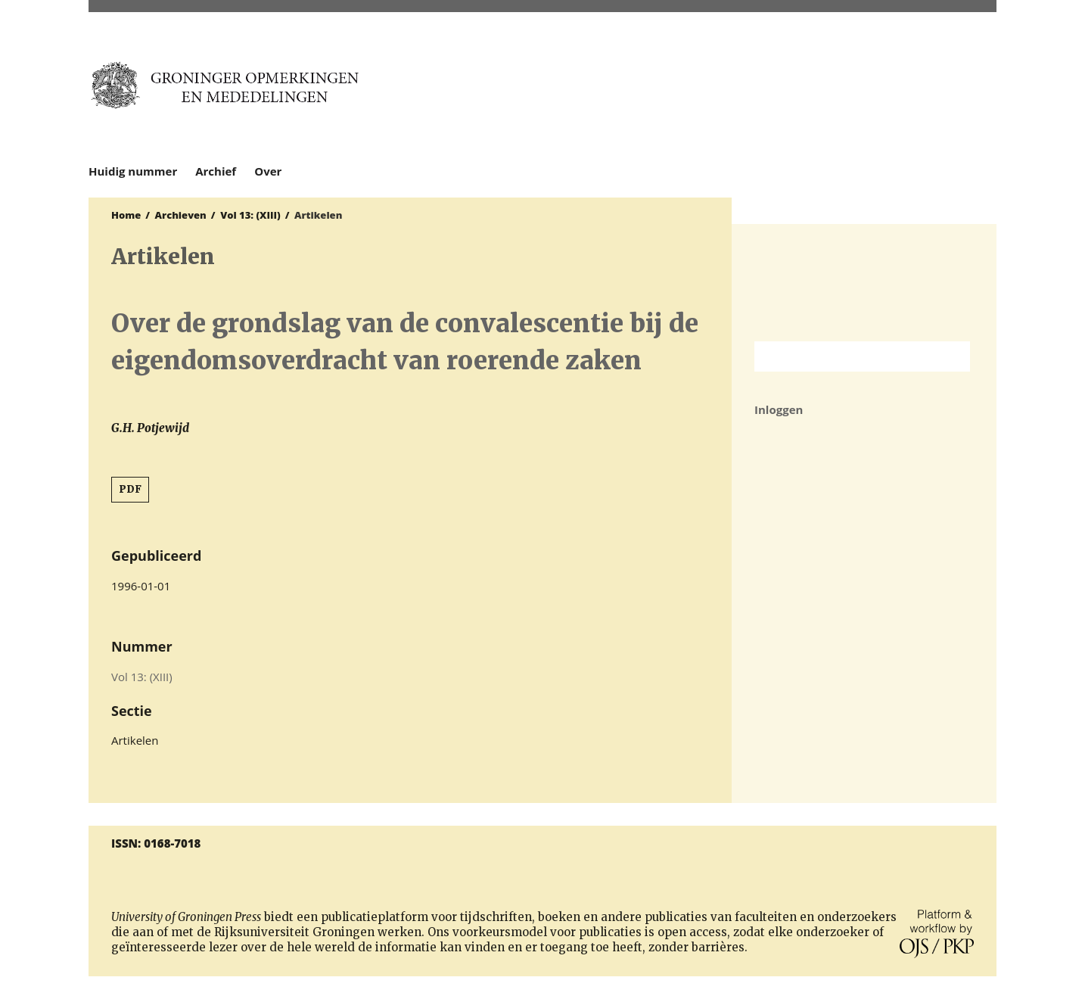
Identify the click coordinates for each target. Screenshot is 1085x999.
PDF (130, 489)
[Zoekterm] (843, 356)
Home (126, 215)
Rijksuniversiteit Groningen (864, 282)
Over (267, 171)
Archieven (181, 215)
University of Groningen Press (835, 92)
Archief (215, 171)
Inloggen (778, 409)
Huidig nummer (133, 171)
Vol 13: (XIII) (250, 215)
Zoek (951, 356)
